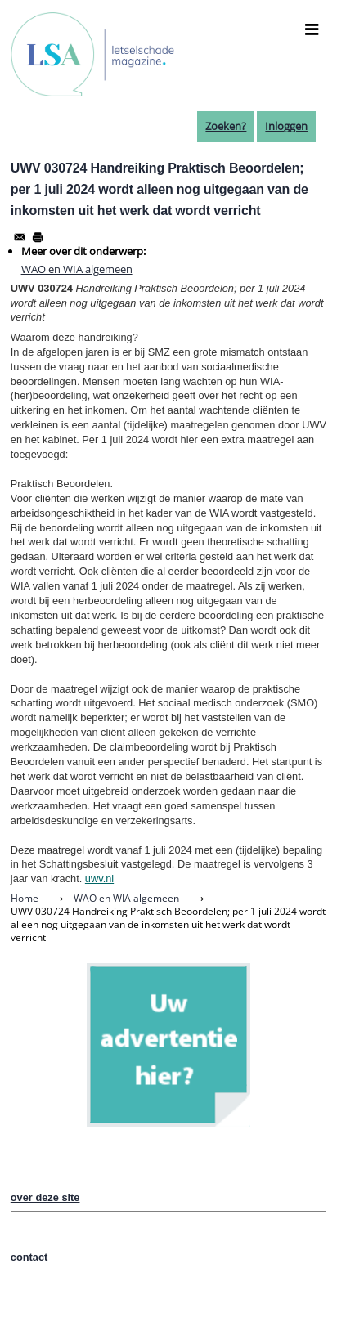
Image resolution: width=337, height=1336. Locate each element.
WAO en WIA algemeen (77, 269)
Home (24, 898)
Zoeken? (225, 126)
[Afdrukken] (37, 237)
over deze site (45, 1197)
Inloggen (286, 126)
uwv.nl (99, 878)
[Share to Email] (19, 237)
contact (29, 1257)
